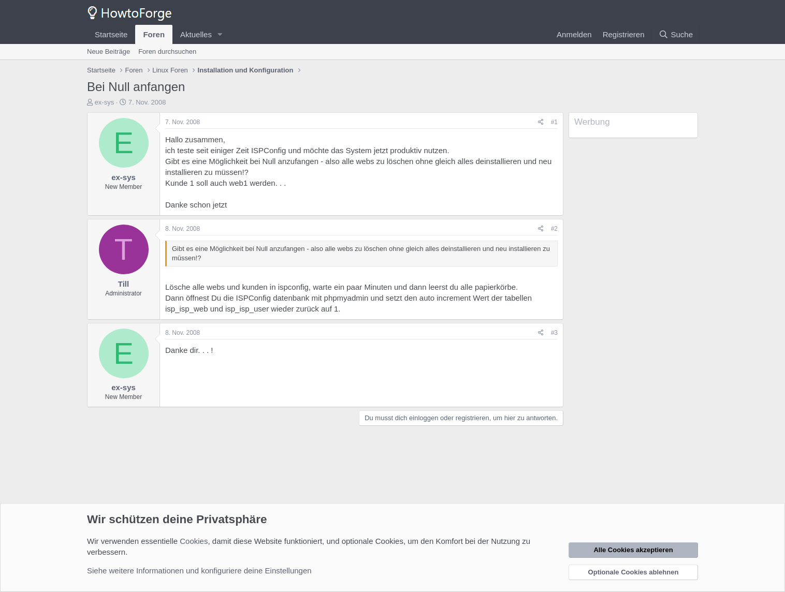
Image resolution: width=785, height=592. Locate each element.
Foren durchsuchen (167, 51)
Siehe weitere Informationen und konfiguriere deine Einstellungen (199, 570)
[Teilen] (540, 122)
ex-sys (104, 102)
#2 (554, 228)
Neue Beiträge (108, 51)
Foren (154, 34)
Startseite (111, 34)
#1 (554, 122)
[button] (220, 34)
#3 (554, 332)
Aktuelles (196, 34)
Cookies (194, 541)
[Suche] (675, 34)
